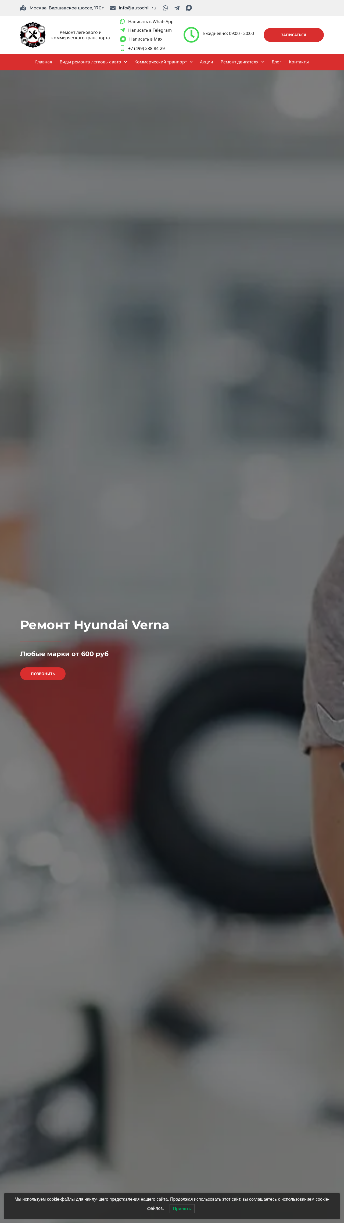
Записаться (293, 34)
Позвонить (43, 673)
